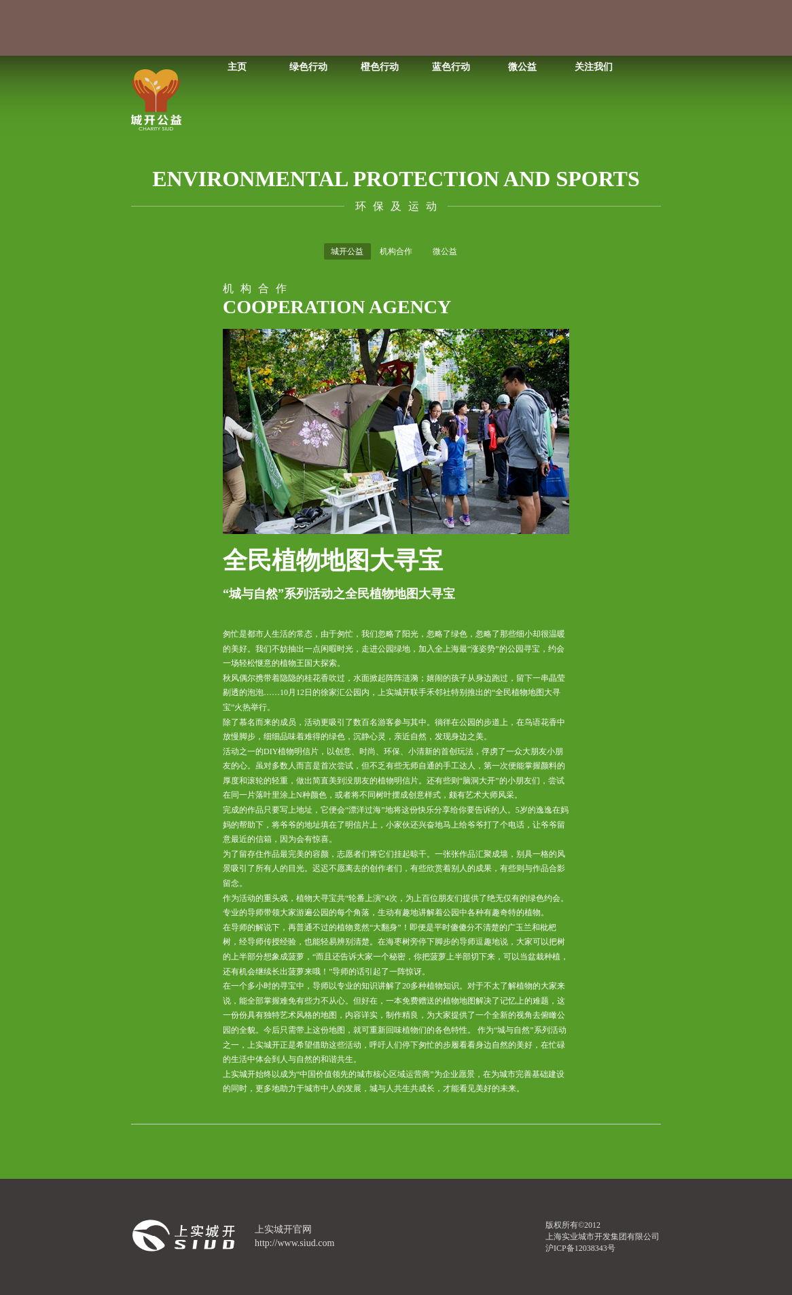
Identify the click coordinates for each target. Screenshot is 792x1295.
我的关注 (373, 28)
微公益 (522, 67)
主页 (237, 67)
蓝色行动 (451, 67)
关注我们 (594, 67)
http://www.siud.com (294, 1243)
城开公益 (347, 251)
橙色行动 (380, 67)
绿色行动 (308, 67)
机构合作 (396, 251)
